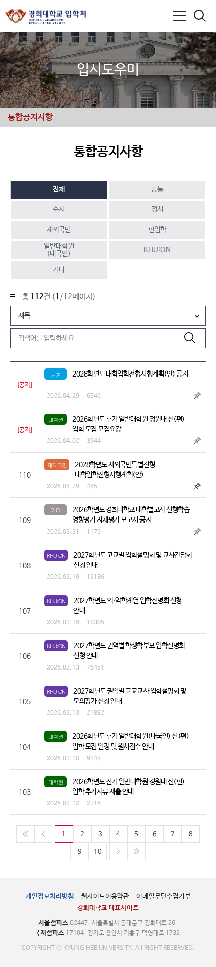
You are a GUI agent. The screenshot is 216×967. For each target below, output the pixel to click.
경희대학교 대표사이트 (108, 908)
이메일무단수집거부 (163, 896)
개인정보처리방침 (50, 896)
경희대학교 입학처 (45, 16)
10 (98, 852)
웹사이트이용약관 (105, 896)
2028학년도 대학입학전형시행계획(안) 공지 (130, 374)
